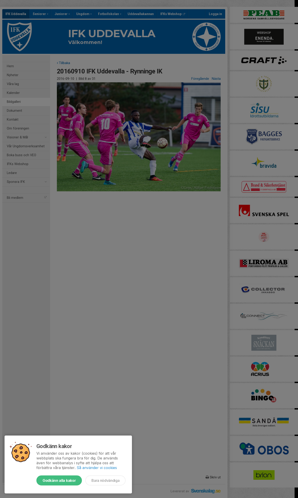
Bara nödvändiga (105, 480)
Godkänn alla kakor (59, 480)
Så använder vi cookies (97, 467)
